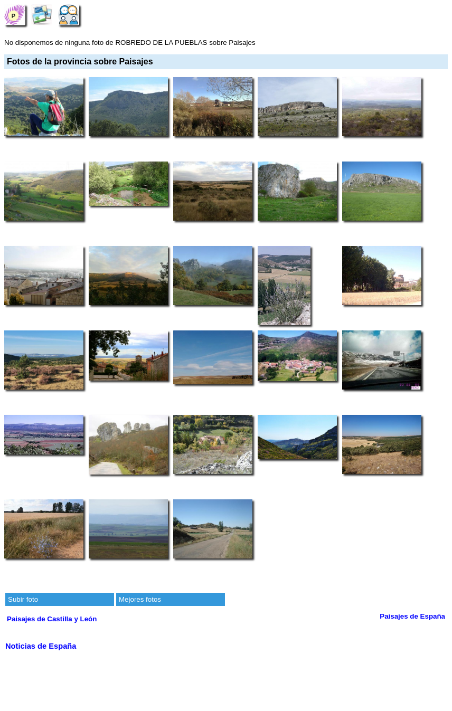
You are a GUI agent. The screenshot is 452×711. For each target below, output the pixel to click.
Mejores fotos (140, 599)
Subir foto (23, 599)
